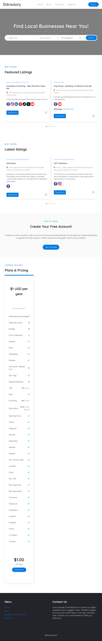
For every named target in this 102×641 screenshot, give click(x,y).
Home (40, 4)
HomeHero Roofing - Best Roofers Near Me (25, 87)
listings (8, 82)
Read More (12, 112)
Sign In (93, 4)
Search (91, 38)
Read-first (72, 4)
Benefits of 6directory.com (15, 614)
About (48, 4)
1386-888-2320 (68, 109)
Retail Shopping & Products (66, 159)
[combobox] (48, 37)
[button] (46, 126)
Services (61, 82)
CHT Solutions (60, 163)
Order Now (19, 570)
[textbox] (48, 38)
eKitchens (11, 163)
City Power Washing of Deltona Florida (73, 86)
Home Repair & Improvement (20, 82)
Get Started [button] (51, 247)
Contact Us (59, 4)
